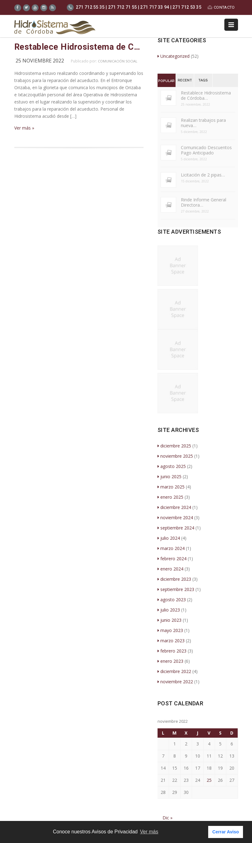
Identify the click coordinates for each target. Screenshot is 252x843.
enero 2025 (170, 497)
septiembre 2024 (176, 528)
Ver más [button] (149, 831)
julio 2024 (169, 538)
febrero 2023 (172, 651)
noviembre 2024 (175, 517)
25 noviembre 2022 (40, 60)
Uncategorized (174, 56)
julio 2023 (169, 610)
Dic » (167, 818)
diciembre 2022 (174, 671)
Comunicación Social (117, 61)
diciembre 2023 (174, 579)
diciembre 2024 (174, 507)
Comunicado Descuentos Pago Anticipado (206, 150)
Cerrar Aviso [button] (225, 831)
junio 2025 (169, 476)
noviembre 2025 (175, 456)
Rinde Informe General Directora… (203, 202)
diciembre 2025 (174, 446)
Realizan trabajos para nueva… (203, 122)
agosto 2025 (172, 466)
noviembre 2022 (175, 682)
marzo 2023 (171, 641)
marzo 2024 (171, 548)
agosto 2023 (172, 599)
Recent (185, 80)
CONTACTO (221, 7)
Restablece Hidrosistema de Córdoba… (206, 95)
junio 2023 (169, 620)
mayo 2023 (170, 630)
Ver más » (24, 128)
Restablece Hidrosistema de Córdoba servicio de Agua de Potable (79, 47)
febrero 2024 (172, 558)
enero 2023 (170, 661)
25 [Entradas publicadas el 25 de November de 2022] (209, 780)
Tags (203, 80)
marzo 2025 (171, 487)
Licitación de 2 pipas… (203, 174)
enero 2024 (170, 569)
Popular (166, 81)
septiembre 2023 (176, 589)
